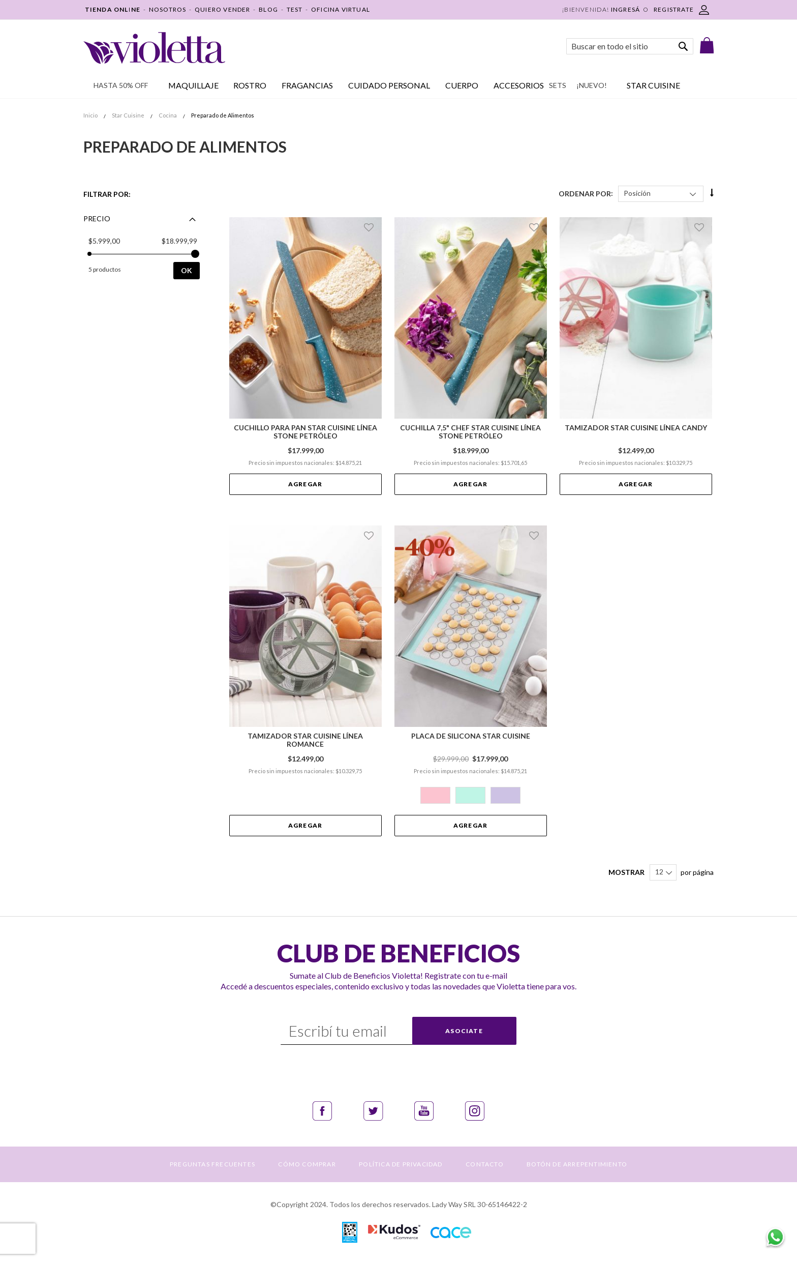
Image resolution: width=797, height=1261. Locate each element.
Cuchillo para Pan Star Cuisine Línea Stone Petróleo (305, 432)
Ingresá (625, 9)
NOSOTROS (168, 9)
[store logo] (154, 48)
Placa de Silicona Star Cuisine (470, 736)
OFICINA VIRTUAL (340, 9)
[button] (370, 227)
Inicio (91, 115)
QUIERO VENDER (223, 9)
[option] (435, 795)
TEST (295, 9)
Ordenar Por (585, 193)
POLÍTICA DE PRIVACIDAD (400, 1164)
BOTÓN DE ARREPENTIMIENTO (577, 1164)
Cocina (168, 115)
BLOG (268, 9)
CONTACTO (485, 1164)
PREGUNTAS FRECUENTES (212, 1164)
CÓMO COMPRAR (306, 1164)
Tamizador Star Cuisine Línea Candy (636, 428)
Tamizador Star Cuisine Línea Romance (305, 740)
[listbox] (470, 796)
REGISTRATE (674, 9)
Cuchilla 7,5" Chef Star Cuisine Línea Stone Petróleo (470, 432)
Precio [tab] (96, 218)
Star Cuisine (128, 115)
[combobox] (629, 46)
